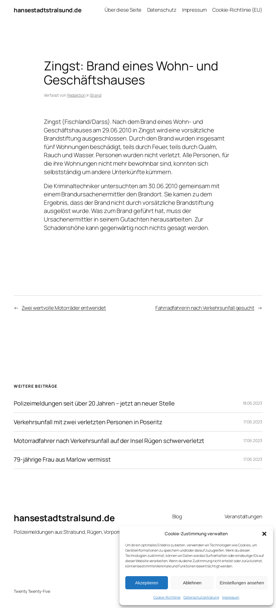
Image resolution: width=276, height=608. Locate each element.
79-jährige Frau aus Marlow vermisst (62, 459)
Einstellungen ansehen (242, 582)
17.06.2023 (252, 422)
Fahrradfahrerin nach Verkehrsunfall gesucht (204, 307)
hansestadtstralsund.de (47, 10)
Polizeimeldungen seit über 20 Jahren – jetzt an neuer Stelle (94, 403)
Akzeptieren (146, 582)
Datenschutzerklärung (201, 597)
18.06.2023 (252, 403)
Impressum (230, 597)
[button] (264, 534)
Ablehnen (192, 582)
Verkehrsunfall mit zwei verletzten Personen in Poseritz (88, 422)
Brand (95, 95)
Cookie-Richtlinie (166, 597)
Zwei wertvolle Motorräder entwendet (64, 307)
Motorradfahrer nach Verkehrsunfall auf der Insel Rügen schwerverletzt (109, 440)
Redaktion (76, 95)
